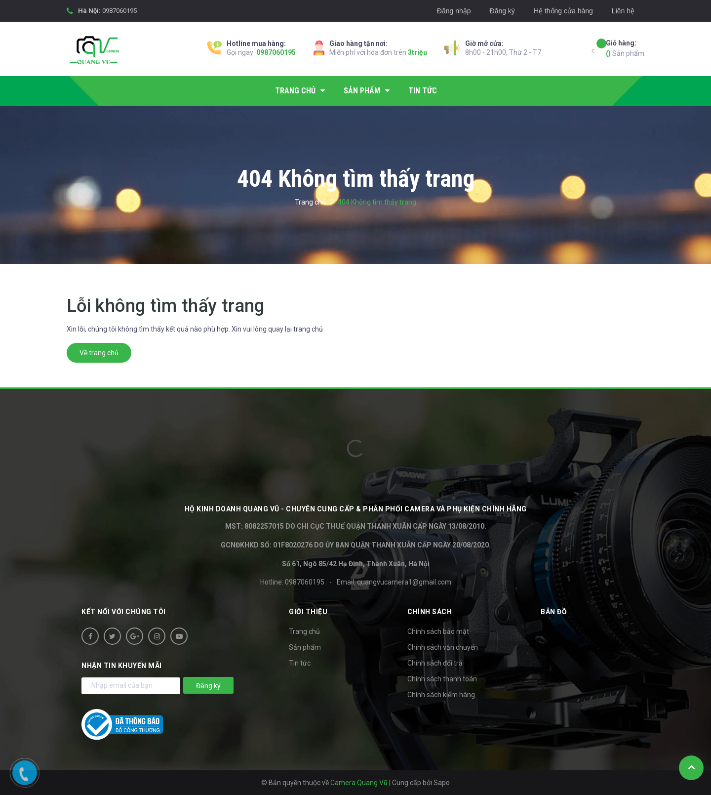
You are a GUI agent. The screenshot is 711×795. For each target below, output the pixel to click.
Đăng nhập (454, 11)
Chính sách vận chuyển (442, 647)
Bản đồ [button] (554, 612)
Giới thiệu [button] (308, 612)
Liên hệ (623, 11)
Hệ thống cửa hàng (563, 11)
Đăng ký (502, 11)
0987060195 (119, 10)
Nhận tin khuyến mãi (121, 665)
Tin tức (300, 663)
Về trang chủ (98, 353)
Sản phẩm (625, 47)
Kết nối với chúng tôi (123, 612)
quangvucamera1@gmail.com (404, 582)
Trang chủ (304, 631)
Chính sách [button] (429, 612)
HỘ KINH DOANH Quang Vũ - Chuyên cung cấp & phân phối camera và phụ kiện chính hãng (356, 509)
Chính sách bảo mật (438, 631)
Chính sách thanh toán (442, 679)
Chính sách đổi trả (435, 663)
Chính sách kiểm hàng (441, 695)
